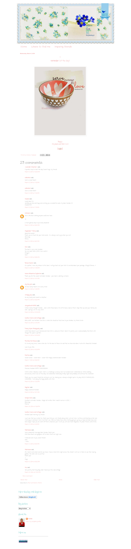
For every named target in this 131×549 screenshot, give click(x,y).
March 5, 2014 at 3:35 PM (32, 289)
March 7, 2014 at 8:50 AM (32, 360)
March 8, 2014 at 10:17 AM (32, 392)
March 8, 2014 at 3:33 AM (32, 382)
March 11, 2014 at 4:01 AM (32, 424)
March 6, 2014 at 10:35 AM (32, 335)
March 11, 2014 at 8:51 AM (32, 444)
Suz (26, 468)
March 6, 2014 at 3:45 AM (32, 323)
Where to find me (40, 46)
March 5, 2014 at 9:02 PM (32, 300)
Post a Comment (27, 476)
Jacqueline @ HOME (30, 306)
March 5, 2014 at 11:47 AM (32, 279)
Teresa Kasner (29, 263)
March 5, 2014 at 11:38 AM (32, 268)
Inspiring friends (63, 46)
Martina (27, 355)
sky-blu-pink (28, 284)
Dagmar (27, 387)
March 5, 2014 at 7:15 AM (32, 207)
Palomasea (28, 430)
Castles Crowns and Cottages (33, 318)
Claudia (27, 199)
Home (24, 46)
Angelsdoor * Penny (30, 231)
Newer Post (24, 480)
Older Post (97, 480)
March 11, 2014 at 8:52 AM (32, 462)
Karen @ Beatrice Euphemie (33, 274)
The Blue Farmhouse (31, 341)
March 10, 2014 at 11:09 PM (32, 407)
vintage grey (28, 295)
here (66, 144)
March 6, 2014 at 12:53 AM (32, 312)
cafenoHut (28, 178)
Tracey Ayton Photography (32, 329)
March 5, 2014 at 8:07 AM (32, 241)
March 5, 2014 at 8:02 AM (32, 225)
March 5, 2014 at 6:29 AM (32, 172)
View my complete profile (33, 522)
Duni (26, 247)
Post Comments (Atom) (35, 483)
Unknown (27, 213)
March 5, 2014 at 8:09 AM (32, 257)
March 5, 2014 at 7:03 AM (32, 183)
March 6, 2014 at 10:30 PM (32, 350)
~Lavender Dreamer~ (31, 167)
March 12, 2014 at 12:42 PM (33, 472)
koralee (30, 519)
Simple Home (29, 398)
